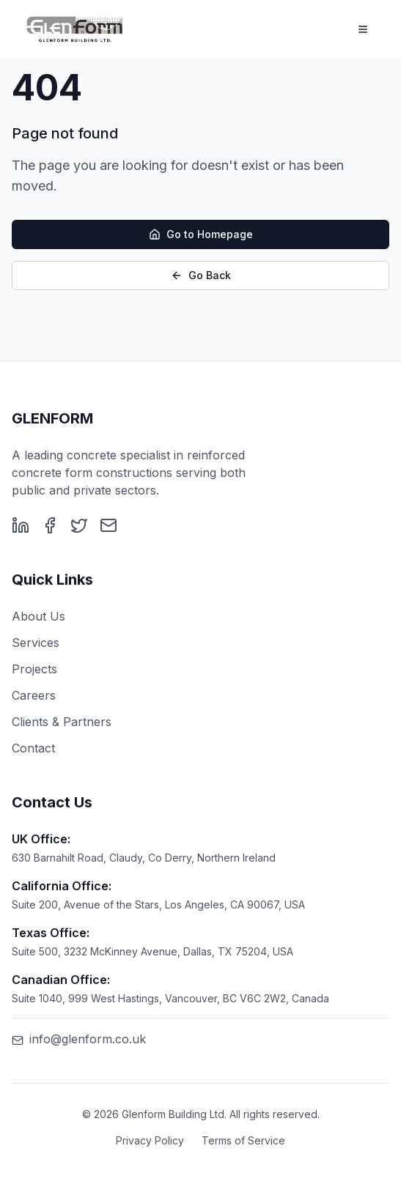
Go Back (201, 276)
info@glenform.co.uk (79, 1039)
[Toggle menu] (363, 29)
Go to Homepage (201, 235)
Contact (33, 748)
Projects (34, 669)
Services (35, 642)
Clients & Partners (61, 721)
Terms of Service (243, 1140)
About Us (38, 616)
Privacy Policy (150, 1140)
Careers (34, 695)
